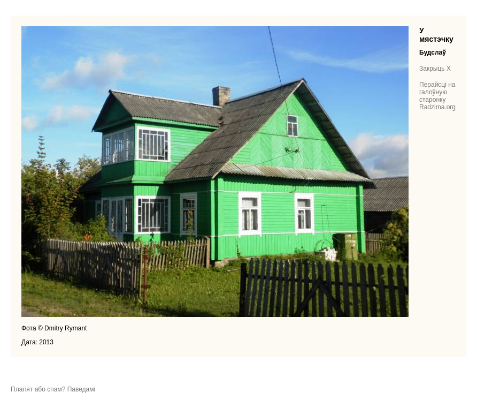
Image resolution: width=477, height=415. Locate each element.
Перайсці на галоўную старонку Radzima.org (437, 96)
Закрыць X (435, 68)
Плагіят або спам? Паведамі (53, 389)
